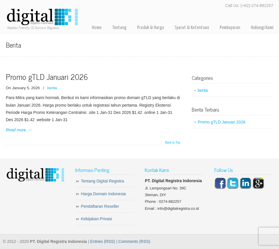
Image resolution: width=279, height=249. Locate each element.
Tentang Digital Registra (102, 181)
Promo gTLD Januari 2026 (47, 76)
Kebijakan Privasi (96, 218)
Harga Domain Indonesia (103, 193)
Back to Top (172, 142)
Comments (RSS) (134, 241)
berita (52, 88)
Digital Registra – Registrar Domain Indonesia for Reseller (42, 17)
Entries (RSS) (102, 241)
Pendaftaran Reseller (100, 206)
